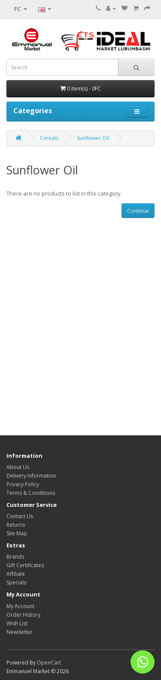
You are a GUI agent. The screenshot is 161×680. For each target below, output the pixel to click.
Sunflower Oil (93, 138)
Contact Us (19, 516)
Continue (138, 210)
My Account (20, 606)
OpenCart (49, 662)
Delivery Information (31, 475)
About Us (17, 467)
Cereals (49, 138)
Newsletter (19, 632)
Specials (16, 582)
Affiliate (15, 574)
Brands (15, 556)
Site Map (16, 533)
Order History (23, 614)
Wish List (16, 623)
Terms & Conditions (30, 493)
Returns (15, 524)
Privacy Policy (22, 484)
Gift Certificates (25, 565)
